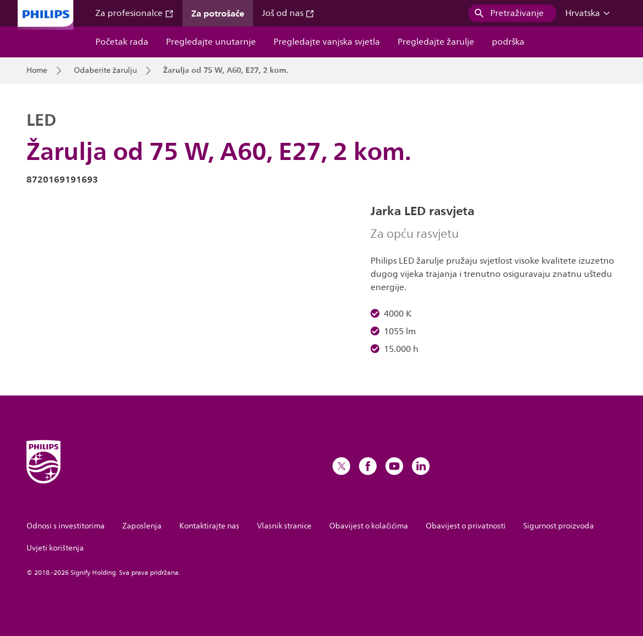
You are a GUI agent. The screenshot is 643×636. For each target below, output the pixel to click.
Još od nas (288, 13)
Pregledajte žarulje (436, 42)
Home (36, 71)
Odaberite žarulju (105, 71)
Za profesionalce (134, 13)
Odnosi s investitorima (65, 526)
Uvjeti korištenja (55, 548)
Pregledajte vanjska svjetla (327, 42)
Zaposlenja (142, 526)
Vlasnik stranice (284, 526)
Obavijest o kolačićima (368, 526)
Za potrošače (217, 13)
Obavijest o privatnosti (466, 526)
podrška (508, 42)
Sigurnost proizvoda (558, 526)
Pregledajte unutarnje (211, 42)
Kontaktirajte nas (209, 526)
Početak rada (121, 42)
